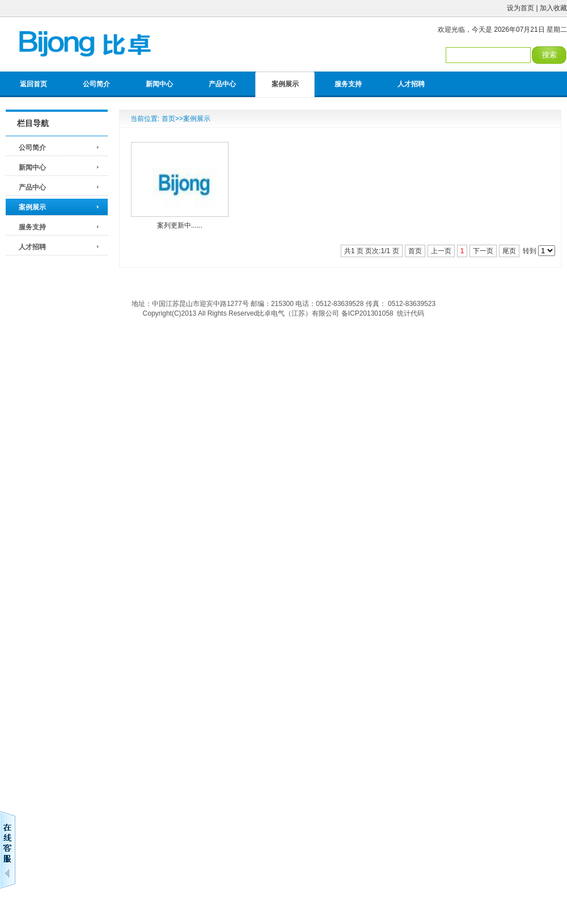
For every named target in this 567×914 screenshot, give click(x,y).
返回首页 (33, 84)
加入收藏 (553, 8)
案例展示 (285, 84)
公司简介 (96, 84)
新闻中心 (159, 84)
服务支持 (348, 84)
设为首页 (520, 8)
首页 (168, 119)
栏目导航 (33, 123)
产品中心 (222, 84)
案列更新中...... (179, 225)
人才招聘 (411, 84)
